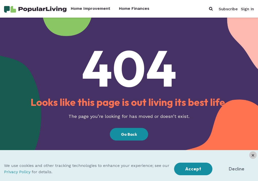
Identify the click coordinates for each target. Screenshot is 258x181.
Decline (236, 169)
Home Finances (134, 8)
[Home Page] (35, 9)
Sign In (247, 9)
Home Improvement (90, 8)
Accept (193, 169)
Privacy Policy (17, 171)
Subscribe (228, 9)
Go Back (129, 134)
